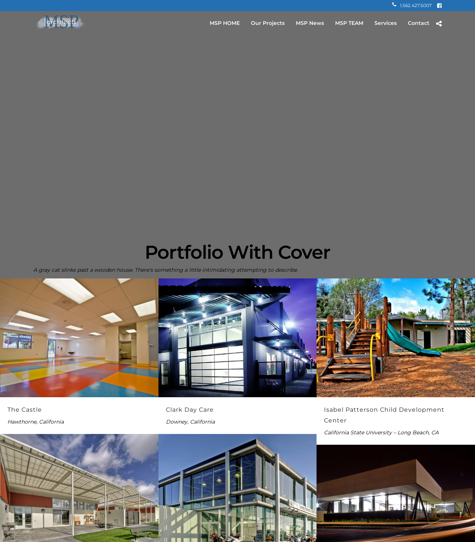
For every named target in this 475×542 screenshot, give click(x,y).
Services (385, 23)
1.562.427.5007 (412, 5)
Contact (418, 23)
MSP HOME (225, 23)
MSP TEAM (349, 23)
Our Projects (268, 23)
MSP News (310, 23)
